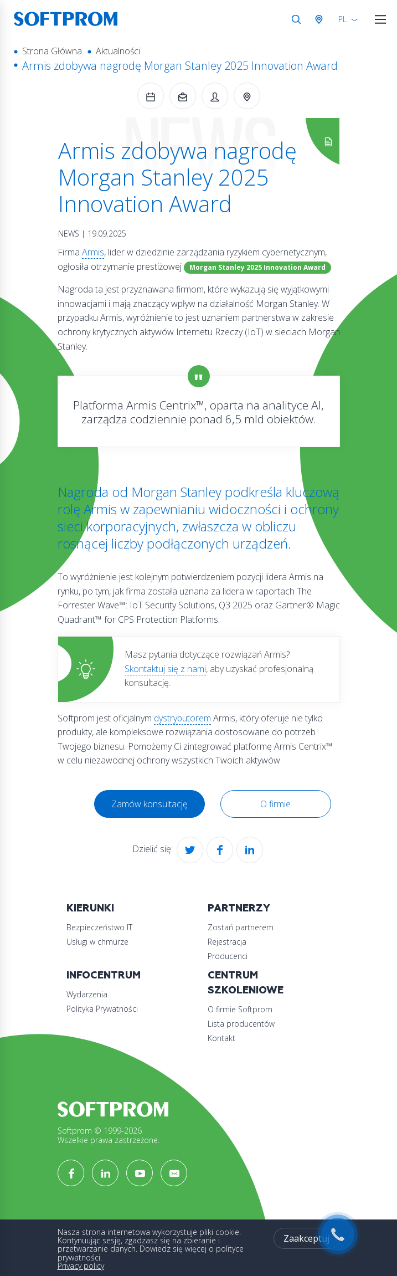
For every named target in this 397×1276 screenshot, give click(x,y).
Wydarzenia (86, 994)
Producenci (228, 956)
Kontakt (221, 1038)
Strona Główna (52, 51)
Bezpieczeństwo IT (99, 927)
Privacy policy (81, 1265)
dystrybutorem (182, 718)
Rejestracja (227, 941)
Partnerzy (239, 908)
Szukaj (296, 19)
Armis (93, 252)
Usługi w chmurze (97, 941)
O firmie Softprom (240, 1009)
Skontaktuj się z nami (165, 669)
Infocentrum (103, 975)
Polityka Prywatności (102, 1008)
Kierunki (90, 908)
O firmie (275, 804)
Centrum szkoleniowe (245, 983)
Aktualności (118, 51)
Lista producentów (241, 1023)
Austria (321, 19)
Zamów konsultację (149, 804)
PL (342, 19)
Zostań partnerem (241, 927)
